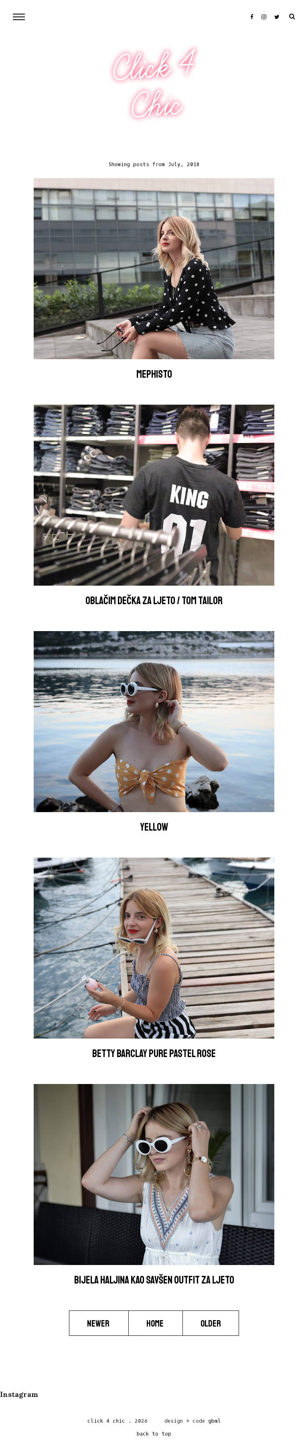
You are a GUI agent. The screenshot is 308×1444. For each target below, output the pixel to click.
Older (211, 1323)
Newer (99, 1323)
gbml (214, 1420)
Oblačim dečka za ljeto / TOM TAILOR (154, 600)
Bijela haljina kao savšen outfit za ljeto (154, 1280)
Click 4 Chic (154, 86)
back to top (154, 1433)
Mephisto (154, 374)
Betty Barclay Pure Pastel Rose (154, 1053)
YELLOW (154, 827)
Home (155, 1323)
